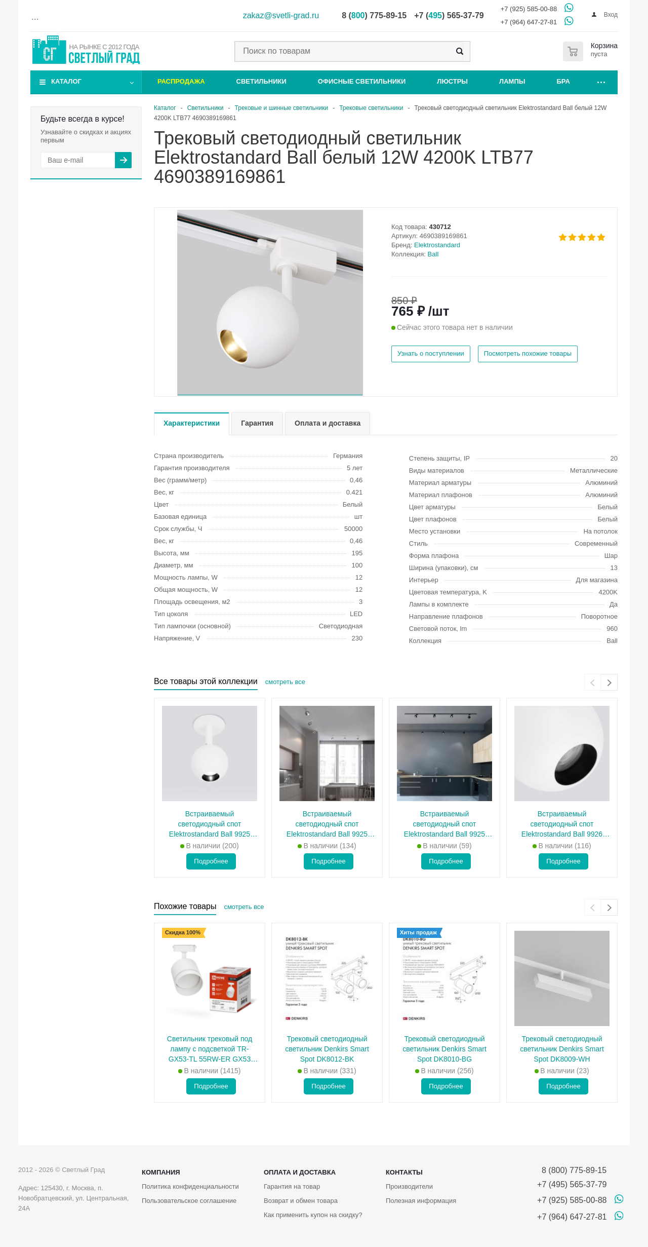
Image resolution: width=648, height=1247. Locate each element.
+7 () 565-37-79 (448, 15)
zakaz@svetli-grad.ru (281, 15)
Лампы (512, 81)
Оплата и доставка (300, 1172)
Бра (563, 81)
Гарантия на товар (292, 1186)
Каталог (66, 81)
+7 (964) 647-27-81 (529, 22)
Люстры (452, 81)
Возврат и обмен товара (301, 1200)
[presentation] (592, 682)
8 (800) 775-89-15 (571, 1170)
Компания (161, 1172)
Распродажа (181, 81)
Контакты (404, 1172)
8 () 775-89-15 (374, 15)
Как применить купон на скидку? (313, 1215)
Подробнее (211, 861)
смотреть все (285, 682)
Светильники (261, 81)
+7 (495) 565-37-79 (571, 1184)
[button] (270, 395)
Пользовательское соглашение (189, 1200)
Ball (433, 254)
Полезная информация (421, 1200)
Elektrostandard (437, 245)
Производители (409, 1186)
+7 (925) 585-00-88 (529, 9)
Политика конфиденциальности (190, 1186)
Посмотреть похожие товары (528, 353)
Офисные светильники (362, 81)
